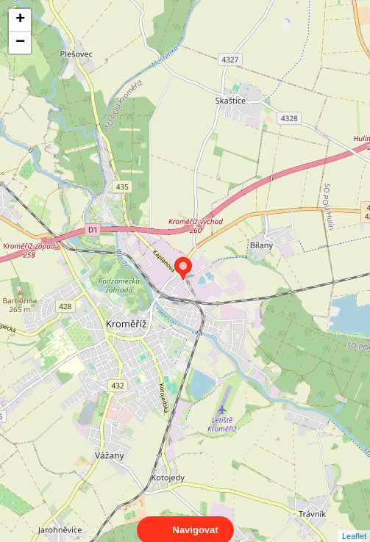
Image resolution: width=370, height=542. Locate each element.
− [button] (20, 43)
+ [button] (20, 20)
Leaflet (354, 522)
